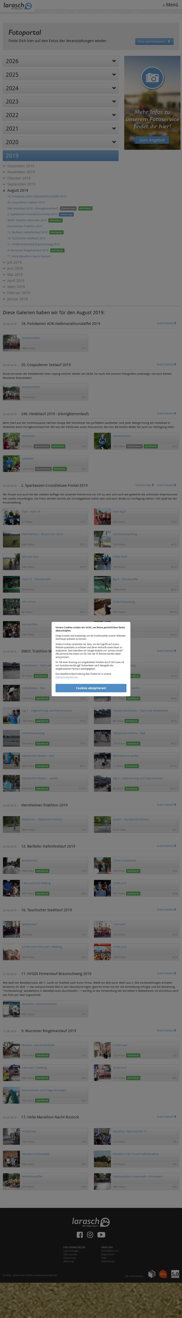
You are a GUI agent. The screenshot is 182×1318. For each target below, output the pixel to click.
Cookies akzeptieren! (91, 688)
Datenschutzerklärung (66, 676)
